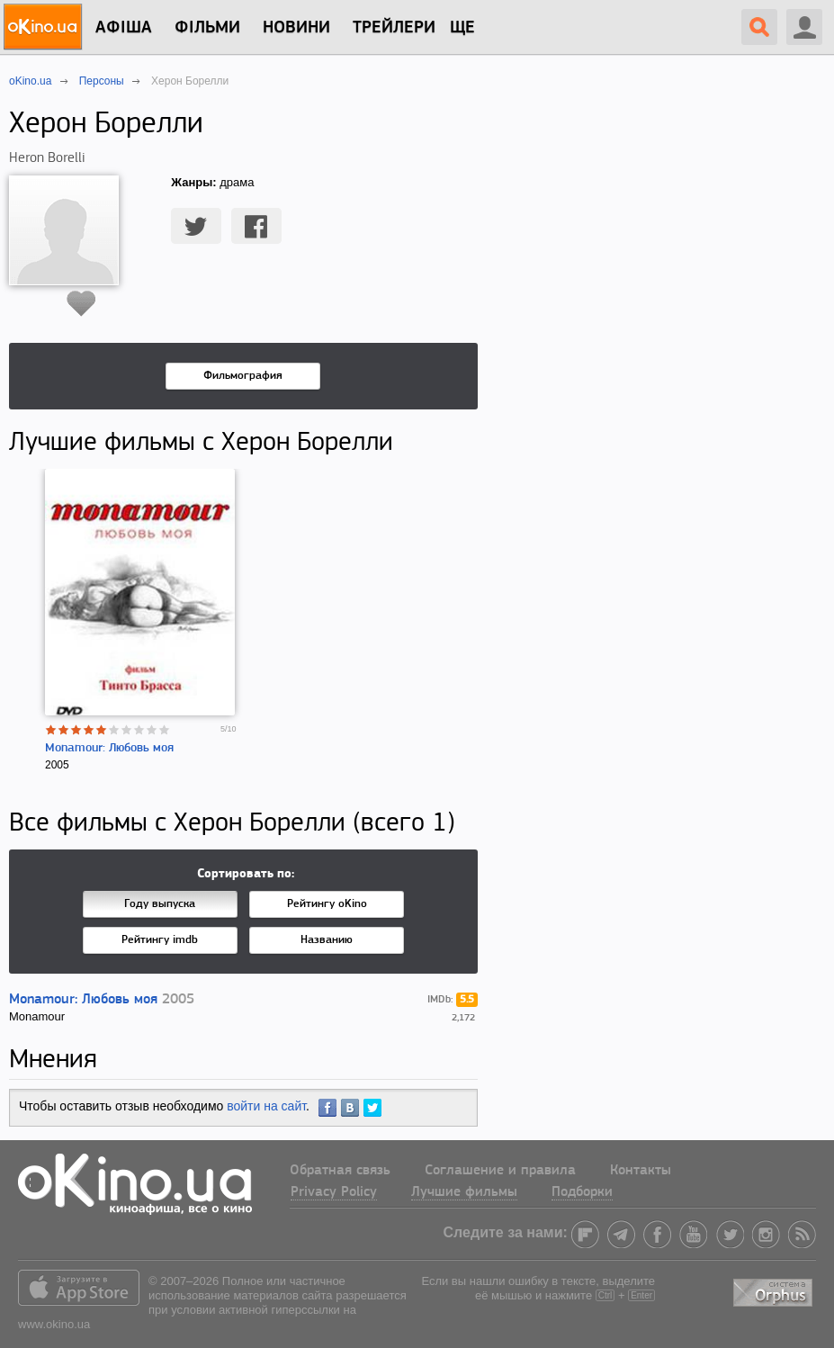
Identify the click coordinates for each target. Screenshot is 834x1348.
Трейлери (394, 28)
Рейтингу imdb (159, 940)
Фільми (207, 28)
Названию (326, 940)
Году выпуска (159, 904)
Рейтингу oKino (327, 904)
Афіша (123, 28)
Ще (462, 28)
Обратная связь (340, 1171)
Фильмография (242, 376)
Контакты (640, 1171)
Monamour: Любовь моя (109, 748)
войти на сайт (266, 1106)
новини (296, 28)
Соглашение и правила (500, 1171)
